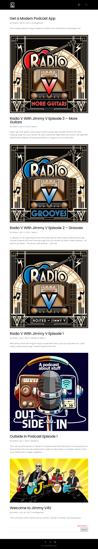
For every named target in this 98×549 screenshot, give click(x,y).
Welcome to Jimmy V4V (30, 508)
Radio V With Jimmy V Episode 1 (37, 333)
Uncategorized (37, 23)
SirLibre (15, 23)
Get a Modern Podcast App (32, 18)
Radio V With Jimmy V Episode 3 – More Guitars (43, 120)
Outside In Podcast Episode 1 (33, 436)
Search (84, 529)
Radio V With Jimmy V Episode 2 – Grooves (46, 227)
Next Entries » (82, 526)
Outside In (34, 338)
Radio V (34, 126)
